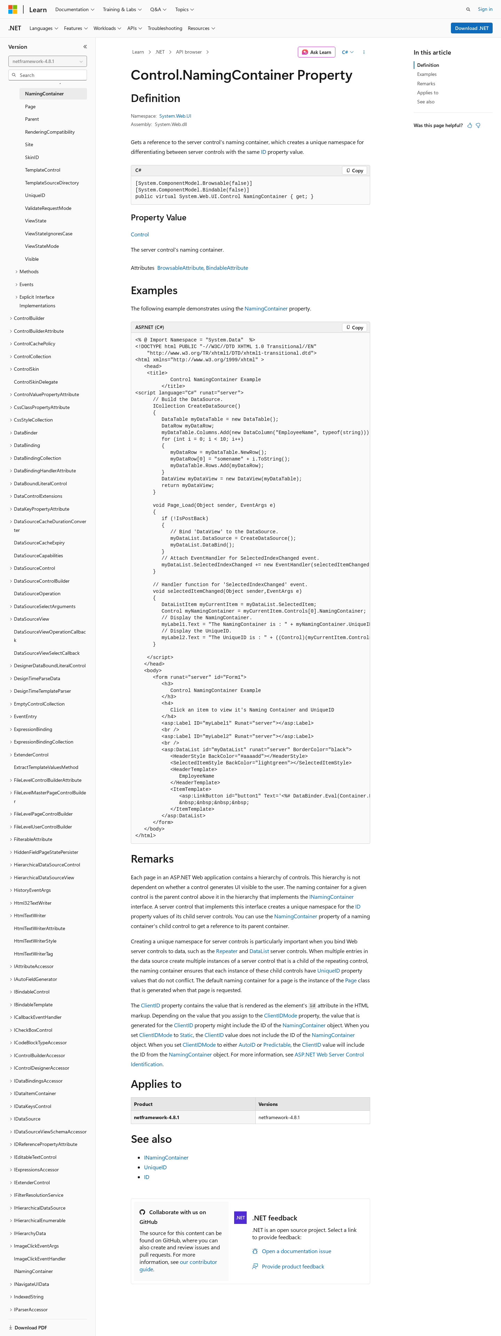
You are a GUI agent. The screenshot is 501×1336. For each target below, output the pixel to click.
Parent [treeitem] (32, 119)
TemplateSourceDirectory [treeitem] (52, 182)
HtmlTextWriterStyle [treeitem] (35, 940)
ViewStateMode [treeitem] (42, 246)
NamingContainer (266, 308)
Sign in (485, 9)
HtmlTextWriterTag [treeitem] (33, 953)
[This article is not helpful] (478, 125)
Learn (138, 51)
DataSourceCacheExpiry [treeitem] (39, 542)
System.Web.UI (175, 115)
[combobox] (47, 61)
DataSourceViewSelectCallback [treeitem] (47, 653)
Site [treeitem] (29, 144)
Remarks (426, 83)
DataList (259, 950)
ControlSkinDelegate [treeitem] (36, 381)
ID (263, 151)
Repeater (227, 950)
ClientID (150, 1005)
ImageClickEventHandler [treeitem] (40, 1258)
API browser (189, 51)
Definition (428, 65)
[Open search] (468, 9)
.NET (160, 51)
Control (140, 234)
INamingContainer (331, 896)
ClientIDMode (280, 1015)
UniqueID (328, 970)
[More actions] (364, 52)
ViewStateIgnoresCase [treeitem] (48, 233)
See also (426, 101)
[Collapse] (85, 46)
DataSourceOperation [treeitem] (37, 593)
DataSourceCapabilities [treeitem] (38, 555)
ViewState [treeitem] (35, 220)
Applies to (427, 92)
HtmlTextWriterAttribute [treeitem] (39, 928)
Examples (427, 74)
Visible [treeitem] (32, 259)
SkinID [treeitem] (32, 157)
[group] (250, 588)
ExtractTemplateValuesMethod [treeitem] (46, 767)
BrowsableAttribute (180, 267)
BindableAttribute (227, 267)
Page (351, 980)
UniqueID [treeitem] (35, 195)
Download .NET (472, 28)
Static (186, 1034)
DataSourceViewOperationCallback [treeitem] (50, 636)
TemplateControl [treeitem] (42, 169)
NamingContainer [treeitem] (44, 93)
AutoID (247, 1044)
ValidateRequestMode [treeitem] (48, 208)
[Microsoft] (12, 9)
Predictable (277, 1044)
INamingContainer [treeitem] (33, 1271)
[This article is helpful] (470, 125)
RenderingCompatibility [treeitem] (50, 131)
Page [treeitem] (30, 106)
